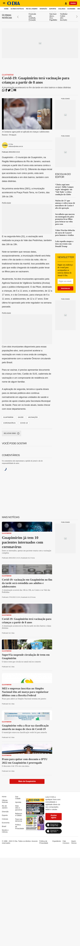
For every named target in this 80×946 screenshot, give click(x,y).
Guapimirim (8, 75)
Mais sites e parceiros (18, 808)
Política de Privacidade (43, 842)
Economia (71, 9)
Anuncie (34, 841)
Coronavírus (9, 423)
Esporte (52, 9)
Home (6, 9)
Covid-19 (24, 423)
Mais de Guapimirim (27, 781)
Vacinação (33, 417)
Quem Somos (74, 842)
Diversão (43, 9)
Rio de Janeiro (31, 9)
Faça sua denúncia (18, 820)
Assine (73, 3)
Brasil (4, 826)
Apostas (18, 802)
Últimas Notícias (17, 9)
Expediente (56, 841)
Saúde (21, 417)
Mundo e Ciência (5, 831)
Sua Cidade (17, 797)
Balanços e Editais (18, 814)
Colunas (61, 9)
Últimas (7, 16)
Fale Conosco (66, 842)
